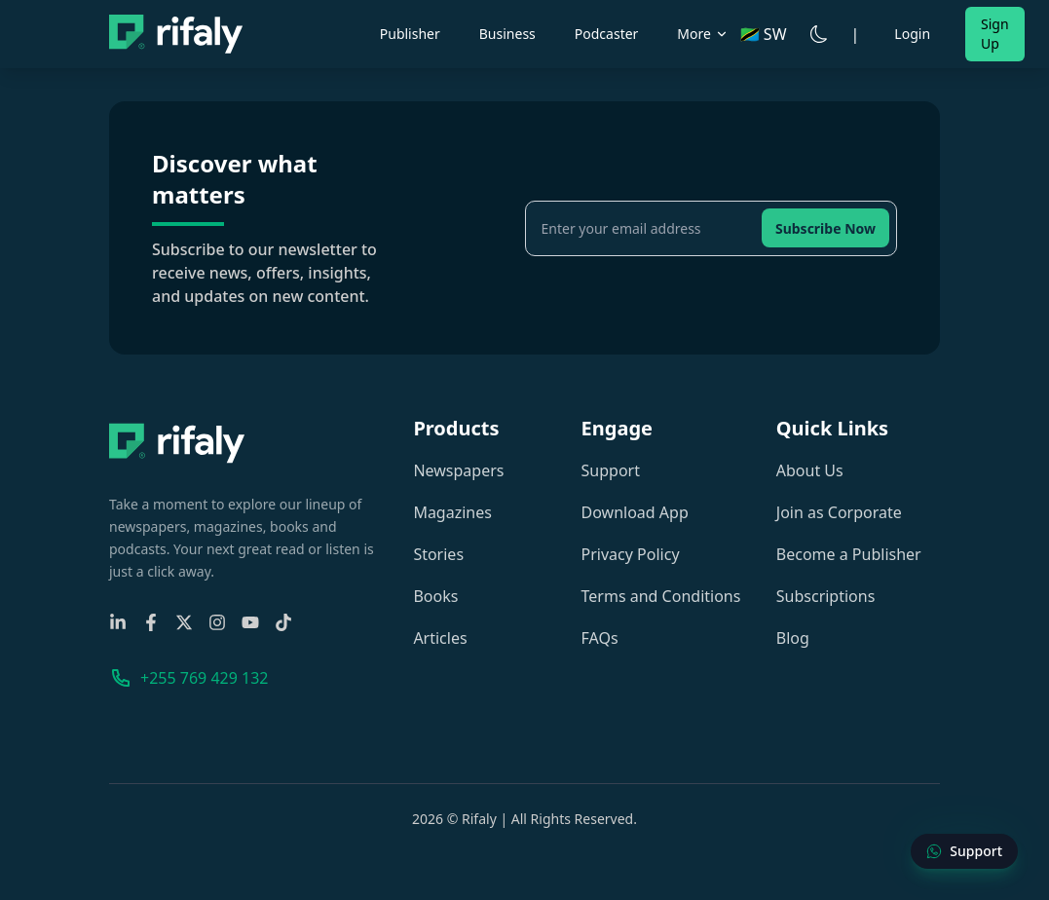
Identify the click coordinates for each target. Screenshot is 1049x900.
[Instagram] (217, 622)
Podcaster (607, 33)
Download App (635, 512)
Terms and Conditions (661, 596)
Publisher (410, 33)
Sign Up (995, 34)
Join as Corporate (839, 512)
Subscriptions (826, 596)
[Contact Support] (964, 851)
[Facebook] (151, 622)
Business (507, 33)
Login (912, 33)
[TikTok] (283, 622)
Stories (438, 554)
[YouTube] (250, 622)
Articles (440, 638)
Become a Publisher (848, 554)
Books (435, 596)
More (703, 33)
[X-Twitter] (184, 622)
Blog (792, 638)
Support (610, 470)
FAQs (599, 638)
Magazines (452, 512)
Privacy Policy (630, 554)
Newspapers (458, 470)
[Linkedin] (118, 622)
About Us (809, 470)
